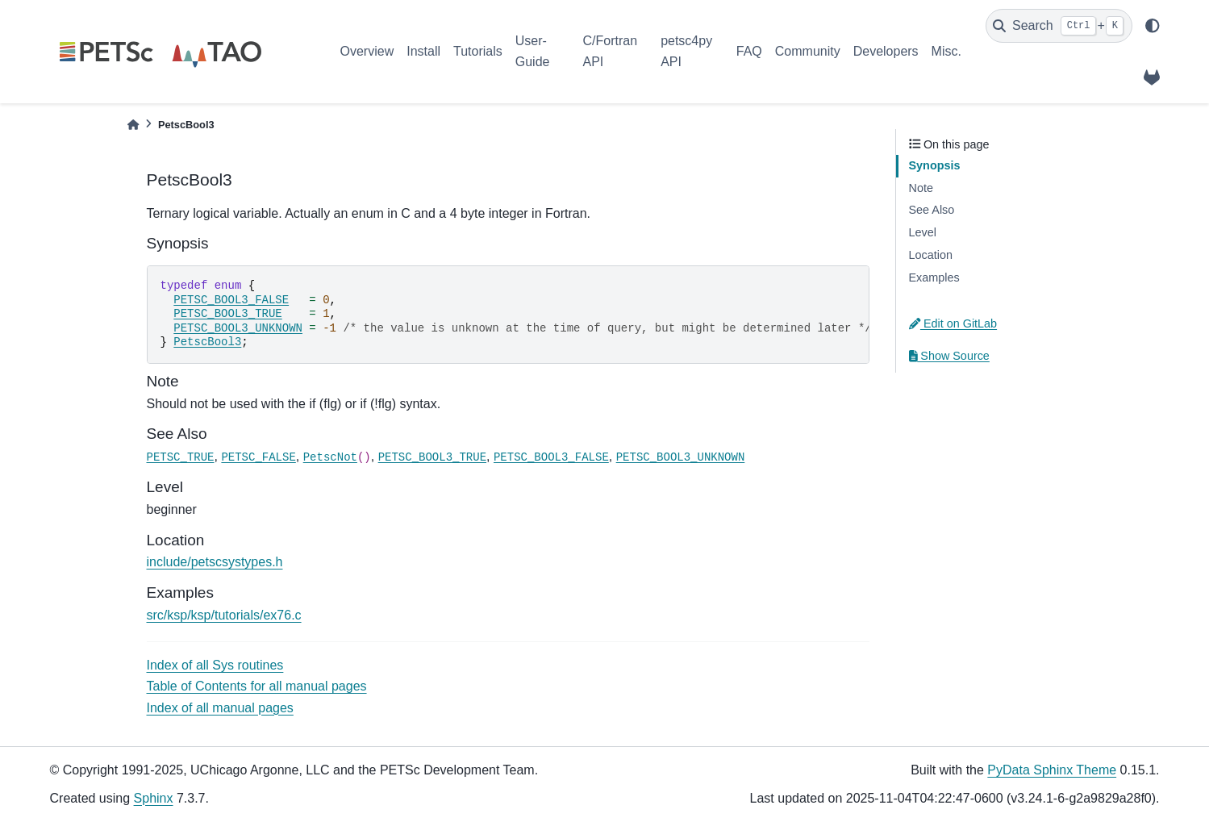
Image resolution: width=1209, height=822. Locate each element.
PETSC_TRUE (181, 457)
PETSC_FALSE (258, 457)
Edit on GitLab (953, 323)
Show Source (949, 355)
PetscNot (330, 457)
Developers (886, 51)
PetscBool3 (207, 342)
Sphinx (153, 798)
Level (922, 232)
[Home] (133, 124)
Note (921, 188)
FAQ (749, 51)
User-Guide (532, 51)
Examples (934, 277)
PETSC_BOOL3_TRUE (227, 313)
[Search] (1059, 26)
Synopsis (935, 165)
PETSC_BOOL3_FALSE (231, 300)
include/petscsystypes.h (215, 562)
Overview (367, 51)
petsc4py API (686, 51)
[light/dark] (1152, 26)
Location (931, 254)
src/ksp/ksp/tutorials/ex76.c (224, 615)
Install (423, 51)
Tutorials (477, 51)
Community (807, 51)
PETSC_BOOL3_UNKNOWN (237, 328)
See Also (932, 209)
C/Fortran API (609, 51)
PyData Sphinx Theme (1051, 770)
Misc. (946, 51)
